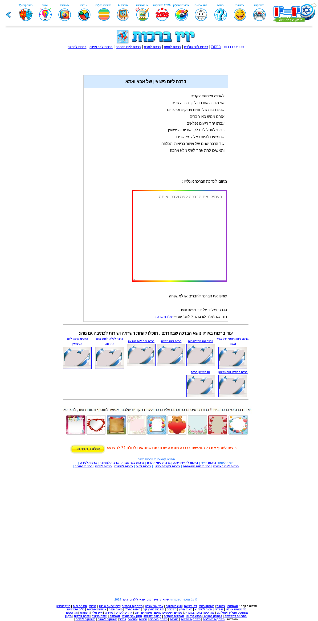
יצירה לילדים (82, 616)
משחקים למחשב (132, 606)
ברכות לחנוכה (123, 466)
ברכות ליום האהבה (226, 466)
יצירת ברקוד (99, 616)
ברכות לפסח (103, 466)
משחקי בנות (206, 606)
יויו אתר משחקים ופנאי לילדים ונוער (145, 599)
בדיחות (220, 606)
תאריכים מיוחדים (174, 616)
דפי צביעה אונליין (109, 606)
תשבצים (171, 609)
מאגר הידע (185, 609)
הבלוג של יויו (194, 616)
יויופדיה (218, 609)
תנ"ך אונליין (63, 606)
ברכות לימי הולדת (159, 463)
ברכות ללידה (88, 463)
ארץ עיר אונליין (154, 606)
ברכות (212, 463)
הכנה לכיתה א (203, 609)
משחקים (232, 606)
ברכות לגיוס (143, 466)
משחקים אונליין (238, 612)
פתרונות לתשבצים (235, 616)
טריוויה (109, 612)
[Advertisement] (156, 59)
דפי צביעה (190, 606)
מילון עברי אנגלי (132, 616)
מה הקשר (71, 612)
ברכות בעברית (193, 612)
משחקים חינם (143, 612)
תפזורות (85, 612)
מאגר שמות (115, 609)
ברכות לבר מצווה (132, 463)
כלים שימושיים (75, 609)
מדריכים (209, 612)
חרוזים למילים (152, 616)
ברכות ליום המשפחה (197, 466)
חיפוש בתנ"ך (132, 609)
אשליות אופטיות (96, 609)
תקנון (68, 616)
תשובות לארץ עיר (153, 609)
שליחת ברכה (163, 316)
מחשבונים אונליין (236, 609)
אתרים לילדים (123, 612)
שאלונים (222, 612)
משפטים (115, 616)
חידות (92, 606)
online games (212, 616)
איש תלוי (97, 612)
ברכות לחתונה (109, 463)
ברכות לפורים (83, 466)
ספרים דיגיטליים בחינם (168, 612)
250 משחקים (174, 606)
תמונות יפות (80, 606)
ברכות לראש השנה (185, 463)
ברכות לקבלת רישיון (167, 466)
